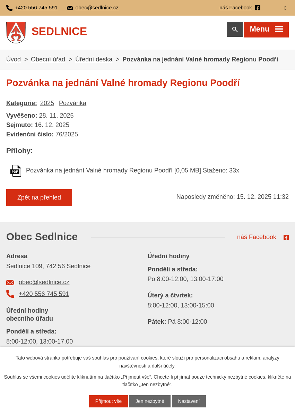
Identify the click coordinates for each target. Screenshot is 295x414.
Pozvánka (72, 104)
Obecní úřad (48, 60)
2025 (47, 104)
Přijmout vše (108, 401)
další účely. (164, 365)
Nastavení (189, 401)
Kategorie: (21, 104)
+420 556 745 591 (44, 295)
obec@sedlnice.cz (44, 283)
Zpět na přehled (39, 198)
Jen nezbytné (150, 401)
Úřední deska (93, 60)
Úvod (13, 60)
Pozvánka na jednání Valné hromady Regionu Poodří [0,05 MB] (113, 171)
